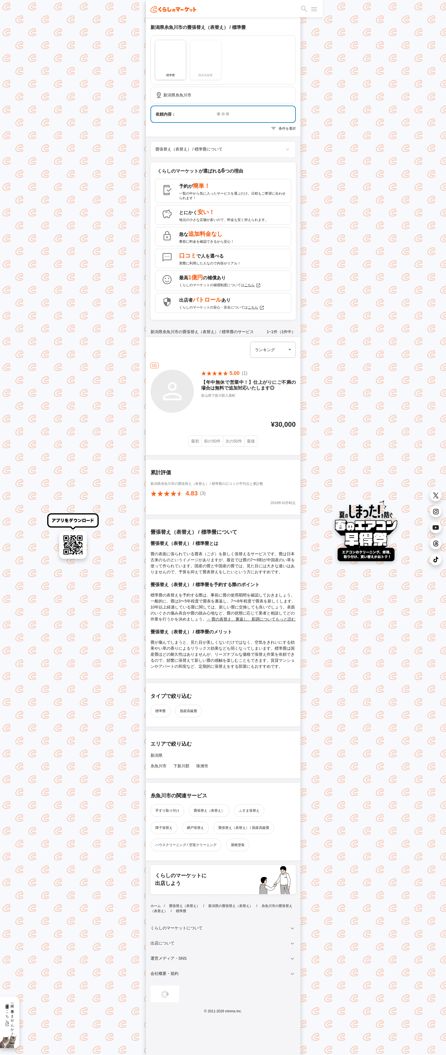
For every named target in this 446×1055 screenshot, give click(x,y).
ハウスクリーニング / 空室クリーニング (186, 845)
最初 (195, 441)
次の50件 (233, 441)
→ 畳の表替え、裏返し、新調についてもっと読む (251, 619)
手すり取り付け (167, 811)
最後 (251, 441)
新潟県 (156, 755)
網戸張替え (195, 828)
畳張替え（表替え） (209, 811)
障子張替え (164, 828)
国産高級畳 (188, 711)
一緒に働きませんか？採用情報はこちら (9, 1017)
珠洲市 (202, 766)
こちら (252, 285)
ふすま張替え (249, 811)
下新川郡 (181, 766)
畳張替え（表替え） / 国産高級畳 (243, 828)
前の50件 (212, 441)
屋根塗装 (238, 845)
